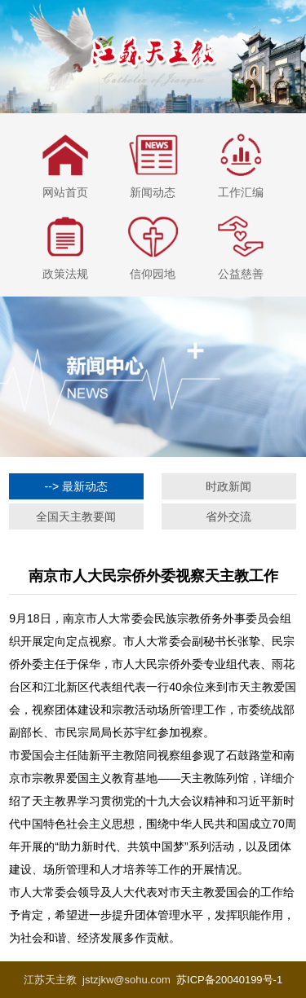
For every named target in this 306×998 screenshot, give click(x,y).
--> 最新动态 (76, 486)
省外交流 (228, 516)
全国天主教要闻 (76, 516)
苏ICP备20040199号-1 (229, 980)
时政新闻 (228, 486)
